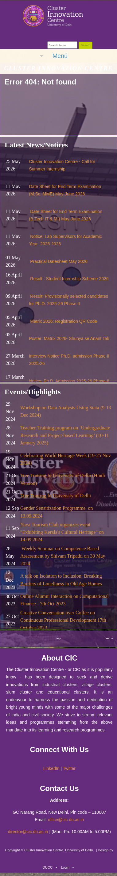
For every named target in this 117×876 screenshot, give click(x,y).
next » (109, 638)
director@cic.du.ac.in (28, 831)
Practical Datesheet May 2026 (59, 261)
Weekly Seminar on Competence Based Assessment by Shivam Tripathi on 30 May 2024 (62, 556)
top (59, 638)
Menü (60, 55)
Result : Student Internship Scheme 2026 (69, 278)
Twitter (69, 768)
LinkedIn (51, 768)
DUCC (48, 867)
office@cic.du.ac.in (66, 819)
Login (65, 867)
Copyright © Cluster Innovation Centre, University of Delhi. (49, 850)
